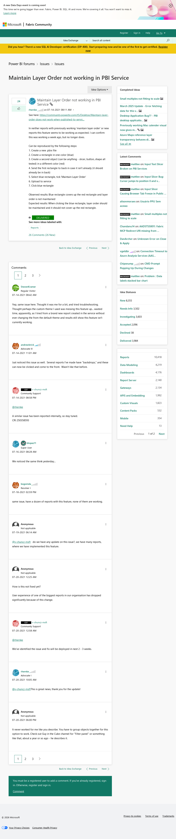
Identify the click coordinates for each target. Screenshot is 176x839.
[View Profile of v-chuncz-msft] (39, 389)
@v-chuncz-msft (21, 542)
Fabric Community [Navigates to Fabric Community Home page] (39, 24)
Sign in (137, 32)
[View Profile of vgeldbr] (124, 251)
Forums (59, 24)
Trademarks (168, 815)
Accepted (125, 324)
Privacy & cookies (132, 815)
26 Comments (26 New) (42, 235)
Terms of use (151, 815)
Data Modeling (129, 365)
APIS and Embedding (132, 395)
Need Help (126, 426)
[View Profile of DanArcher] (126, 238)
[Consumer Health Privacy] (44, 828)
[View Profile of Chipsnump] (126, 263)
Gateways (125, 387)
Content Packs (128, 410)
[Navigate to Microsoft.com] (12, 24)
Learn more (9, 13)
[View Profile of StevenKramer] (28, 286)
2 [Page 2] (25, 275)
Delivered (42, 217)
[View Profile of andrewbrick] (27, 344)
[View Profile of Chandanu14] (127, 226)
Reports (35, 227)
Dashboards (127, 372)
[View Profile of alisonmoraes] (127, 201)
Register (124, 32)
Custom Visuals (129, 403)
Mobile (124, 418)
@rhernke (17, 407)
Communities (104, 24)
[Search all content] (131, 40)
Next (161, 433)
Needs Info (126, 308)
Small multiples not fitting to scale (140, 98)
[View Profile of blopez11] (31, 443)
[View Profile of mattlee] (135, 164)
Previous (139, 433)
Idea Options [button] (98, 89)
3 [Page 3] (33, 275)
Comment (18, 791)
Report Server (128, 380)
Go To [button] (159, 32)
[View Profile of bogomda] (26, 483)
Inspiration (74, 24)
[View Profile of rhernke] (33, 109)
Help (148, 32)
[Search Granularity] (75, 40)
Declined (125, 332)
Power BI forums (22, 63)
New (123, 300)
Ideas (88, 24)
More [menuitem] (131, 24)
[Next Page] (38, 275)
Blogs (119, 24)
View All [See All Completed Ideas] (125, 144)
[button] (19, 108)
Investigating (128, 316)
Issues (45, 63)
